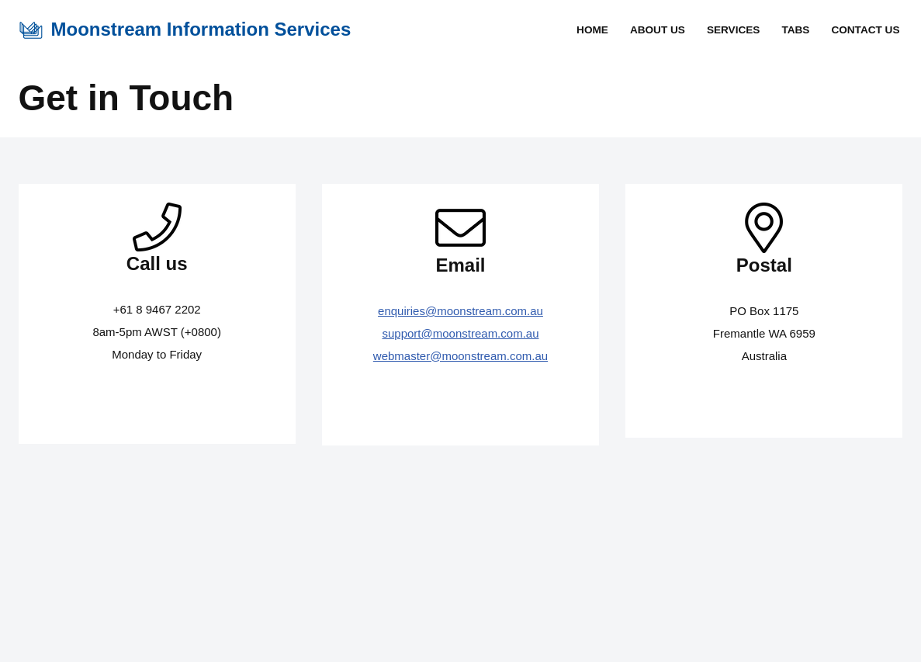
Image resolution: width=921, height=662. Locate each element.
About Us (657, 30)
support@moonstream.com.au (461, 333)
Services (733, 30)
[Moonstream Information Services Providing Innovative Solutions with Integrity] (185, 30)
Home (592, 30)
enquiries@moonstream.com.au (460, 310)
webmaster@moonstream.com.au (460, 355)
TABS (795, 30)
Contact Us (865, 30)
